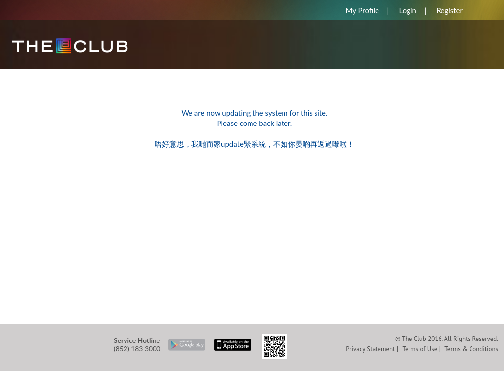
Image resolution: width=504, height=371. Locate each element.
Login (407, 10)
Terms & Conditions (471, 349)
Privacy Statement (370, 349)
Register (450, 10)
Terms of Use (419, 349)
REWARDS (71, 73)
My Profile (362, 10)
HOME (25, 73)
